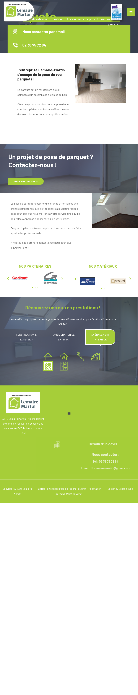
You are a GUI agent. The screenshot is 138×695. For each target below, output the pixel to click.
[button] (8, 278)
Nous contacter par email (46, 31)
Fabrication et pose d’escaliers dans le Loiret (61, 488)
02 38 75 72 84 (37, 45)
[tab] (26, 337)
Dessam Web (126, 488)
